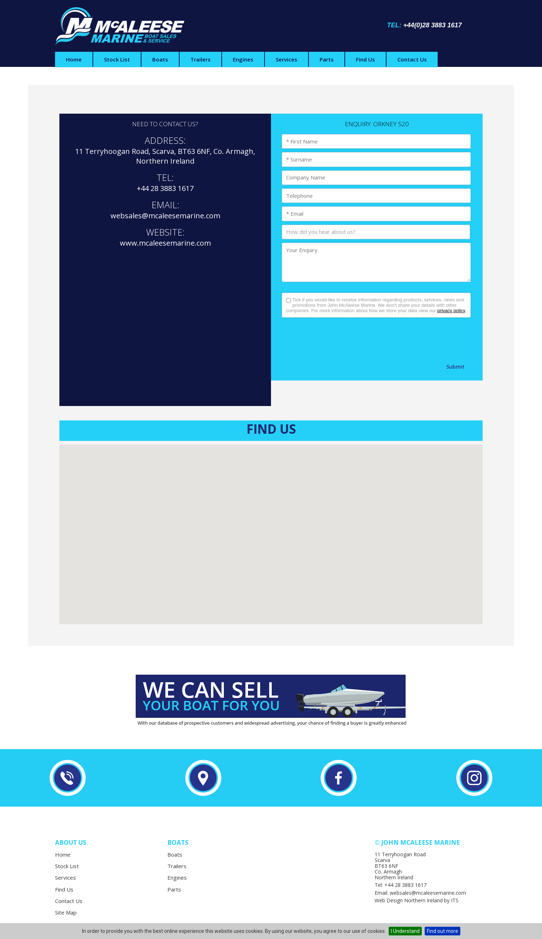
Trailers (200, 59)
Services (286, 59)
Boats (160, 59)
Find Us (365, 59)
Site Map (66, 912)
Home (74, 59)
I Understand (405, 931)
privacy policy (451, 310)
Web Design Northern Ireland (409, 900)
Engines (243, 59)
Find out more (442, 931)
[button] (271, 527)
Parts (327, 59)
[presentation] (336, 339)
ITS (455, 900)
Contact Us (412, 59)
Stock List (117, 59)
